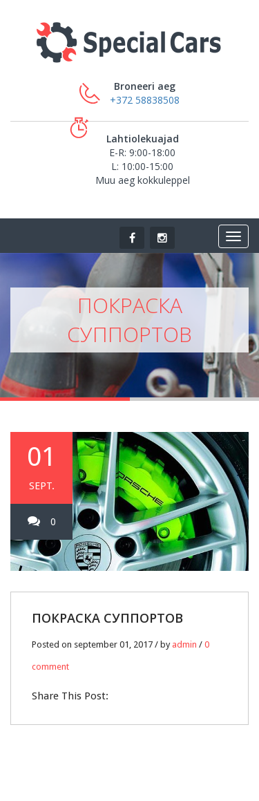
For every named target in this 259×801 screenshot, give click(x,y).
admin (184, 644)
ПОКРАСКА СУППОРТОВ (107, 618)
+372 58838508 (145, 99)
